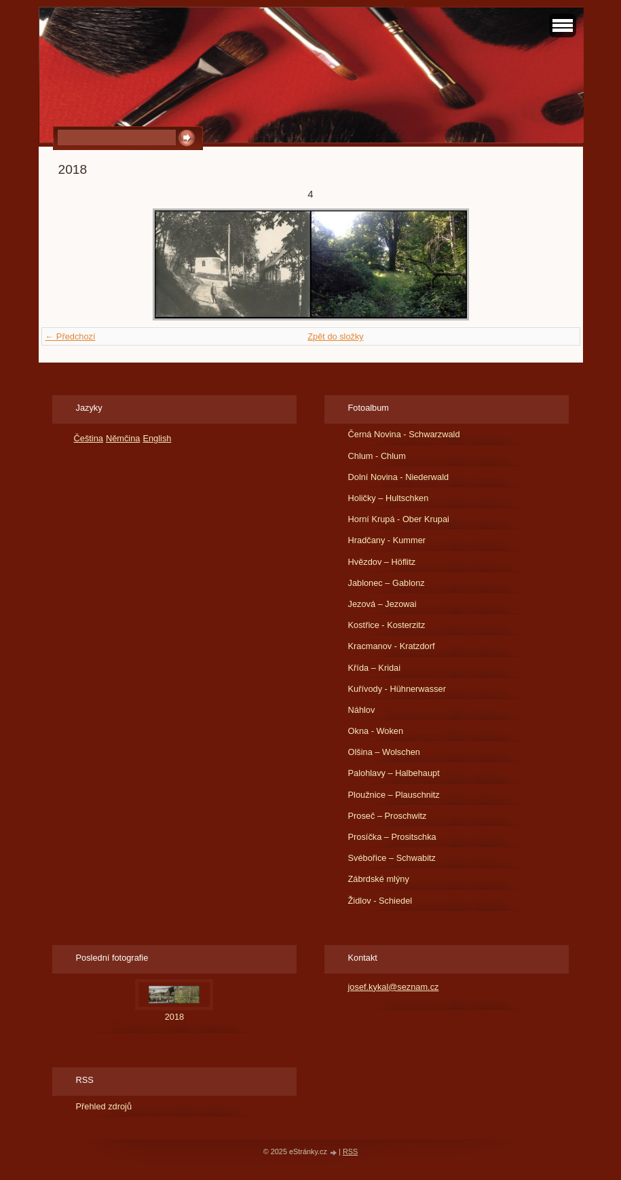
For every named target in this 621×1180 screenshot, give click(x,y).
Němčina (123, 438)
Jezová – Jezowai (382, 604)
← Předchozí (70, 336)
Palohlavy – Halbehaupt (394, 773)
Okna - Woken (376, 731)
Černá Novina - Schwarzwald (404, 434)
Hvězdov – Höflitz (382, 562)
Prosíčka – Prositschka (392, 837)
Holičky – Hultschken (388, 498)
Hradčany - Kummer (387, 540)
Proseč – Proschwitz (387, 816)
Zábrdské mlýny (378, 879)
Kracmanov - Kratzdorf (391, 646)
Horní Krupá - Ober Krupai (398, 519)
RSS (350, 1151)
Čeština (88, 438)
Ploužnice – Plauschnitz (394, 795)
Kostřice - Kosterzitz (387, 625)
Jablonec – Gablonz (386, 583)
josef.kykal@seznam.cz (393, 987)
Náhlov (361, 710)
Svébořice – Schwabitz (392, 858)
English (157, 438)
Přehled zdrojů (104, 1106)
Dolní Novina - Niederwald (398, 477)
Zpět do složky (335, 336)
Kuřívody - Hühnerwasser (397, 689)
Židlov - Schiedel (380, 901)
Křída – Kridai (374, 668)
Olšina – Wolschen (384, 752)
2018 (174, 1017)
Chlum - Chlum (377, 456)
